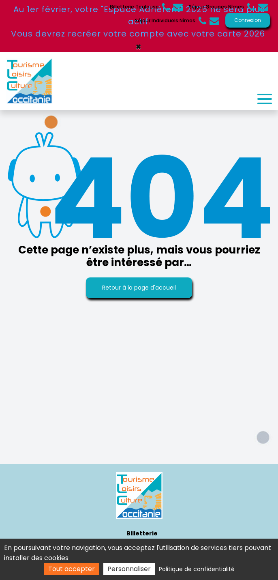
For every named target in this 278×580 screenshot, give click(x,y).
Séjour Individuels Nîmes (170, 21)
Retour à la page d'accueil (139, 288)
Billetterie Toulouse (140, 7)
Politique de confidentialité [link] (197, 569)
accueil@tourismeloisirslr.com (214, 21)
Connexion (247, 20)
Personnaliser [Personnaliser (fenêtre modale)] (129, 569)
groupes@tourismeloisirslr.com (263, 7)
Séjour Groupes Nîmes (222, 7)
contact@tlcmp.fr (178, 7)
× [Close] (138, 47)
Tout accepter (71, 569)
